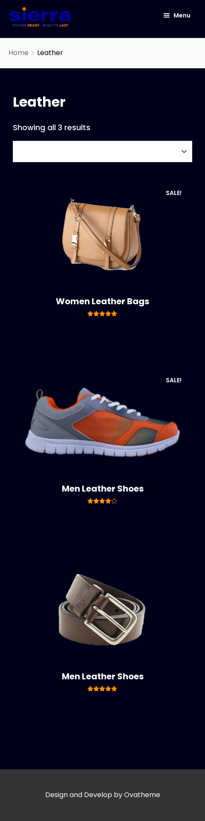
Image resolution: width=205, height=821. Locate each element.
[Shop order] (102, 151)
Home (19, 53)
